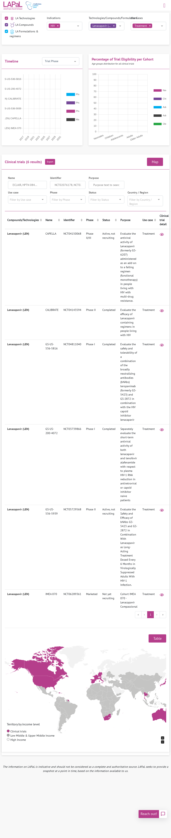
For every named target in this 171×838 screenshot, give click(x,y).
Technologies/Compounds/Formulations (113, 18)
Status (92, 192)
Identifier (55, 178)
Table (157, 638)
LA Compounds (22, 25)
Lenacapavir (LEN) (18, 233)
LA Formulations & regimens (24, 33)
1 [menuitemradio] (150, 614)
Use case (13, 192)
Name (11, 178)
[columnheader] (24, 220)
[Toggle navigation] (164, 5)
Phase (53, 192)
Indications (53, 18)
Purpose (94, 178)
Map (155, 162)
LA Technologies (22, 18)
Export (50, 161)
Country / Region (138, 192)
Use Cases (137, 18)
